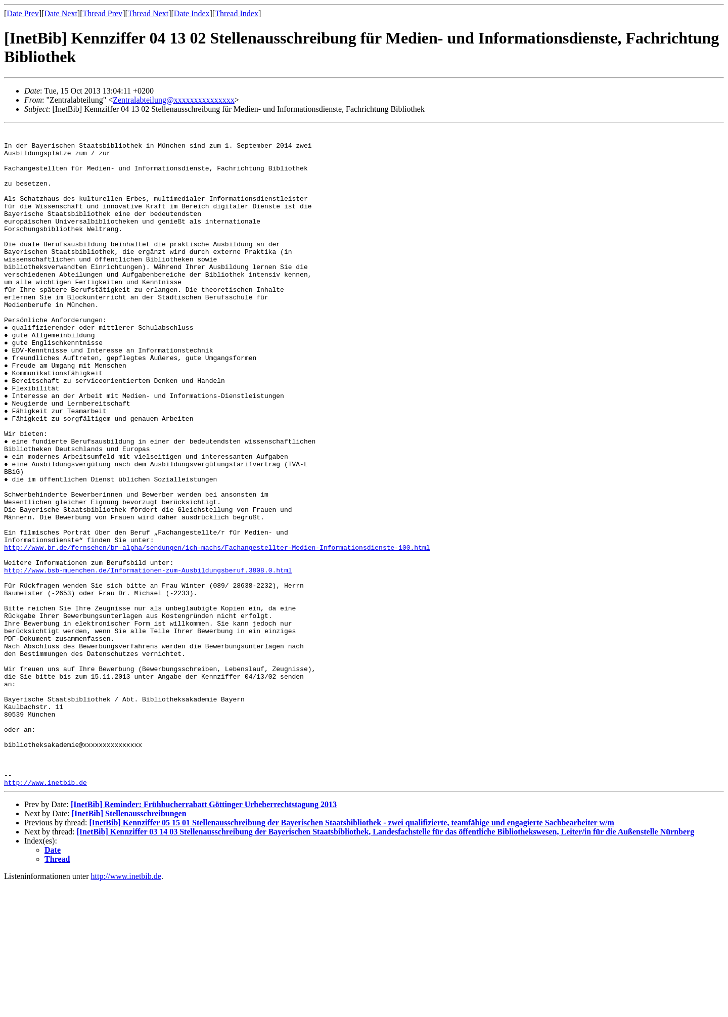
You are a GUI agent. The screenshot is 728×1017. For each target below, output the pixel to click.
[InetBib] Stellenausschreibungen (129, 945)
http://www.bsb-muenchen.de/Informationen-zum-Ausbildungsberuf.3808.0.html (148, 659)
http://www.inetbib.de (45, 914)
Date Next (60, 13)
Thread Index (236, 13)
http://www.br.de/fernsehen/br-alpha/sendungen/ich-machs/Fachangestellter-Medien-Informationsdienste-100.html (217, 632)
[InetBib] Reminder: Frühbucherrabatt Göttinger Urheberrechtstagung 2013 (204, 936)
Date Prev (23, 13)
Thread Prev (102, 13)
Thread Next (148, 13)
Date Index (192, 13)
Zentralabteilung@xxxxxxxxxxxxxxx (173, 100)
